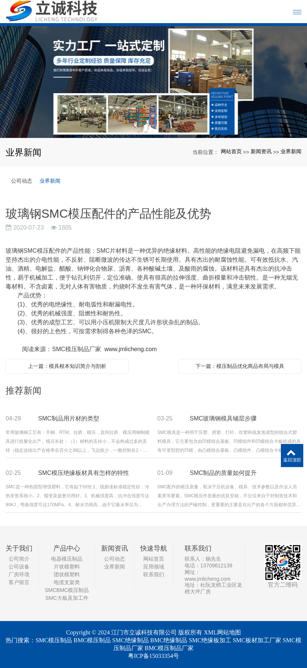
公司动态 (21, 181)
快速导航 (153, 548)
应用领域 (153, 567)
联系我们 (153, 574)
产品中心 (66, 548)
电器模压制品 (66, 559)
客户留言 (19, 582)
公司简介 (19, 559)
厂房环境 (19, 574)
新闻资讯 (261, 151)
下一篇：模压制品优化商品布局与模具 (239, 366)
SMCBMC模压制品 (67, 590)
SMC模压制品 (53, 640)
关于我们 (19, 548)
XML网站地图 (222, 632)
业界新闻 (291, 151)
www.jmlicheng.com (130, 349)
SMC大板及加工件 (66, 598)
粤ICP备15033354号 (153, 656)
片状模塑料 (67, 567)
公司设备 (19, 567)
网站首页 (231, 151)
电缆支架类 (67, 582)
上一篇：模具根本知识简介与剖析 (67, 366)
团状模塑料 (67, 574)
